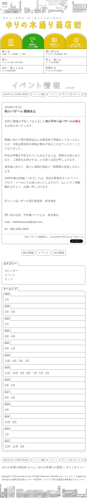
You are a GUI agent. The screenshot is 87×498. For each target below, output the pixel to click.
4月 (15, 360)
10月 (15, 373)
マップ (9, 279)
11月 (7, 373)
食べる (22, 53)
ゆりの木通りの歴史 (50, 467)
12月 (7, 360)
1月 (7, 299)
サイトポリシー (75, 467)
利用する (65, 69)
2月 (27, 360)
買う (22, 61)
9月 (7, 348)
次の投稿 (58, 252)
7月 (35, 373)
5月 (7, 311)
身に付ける (65, 53)
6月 (7, 385)
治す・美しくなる (22, 69)
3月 (13, 311)
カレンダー (11, 270)
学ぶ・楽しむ (65, 61)
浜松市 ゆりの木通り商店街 (15, 94)
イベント (10, 274)
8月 (7, 336)
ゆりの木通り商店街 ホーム (18, 467)
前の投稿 (28, 252)
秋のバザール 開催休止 (20, 111)
